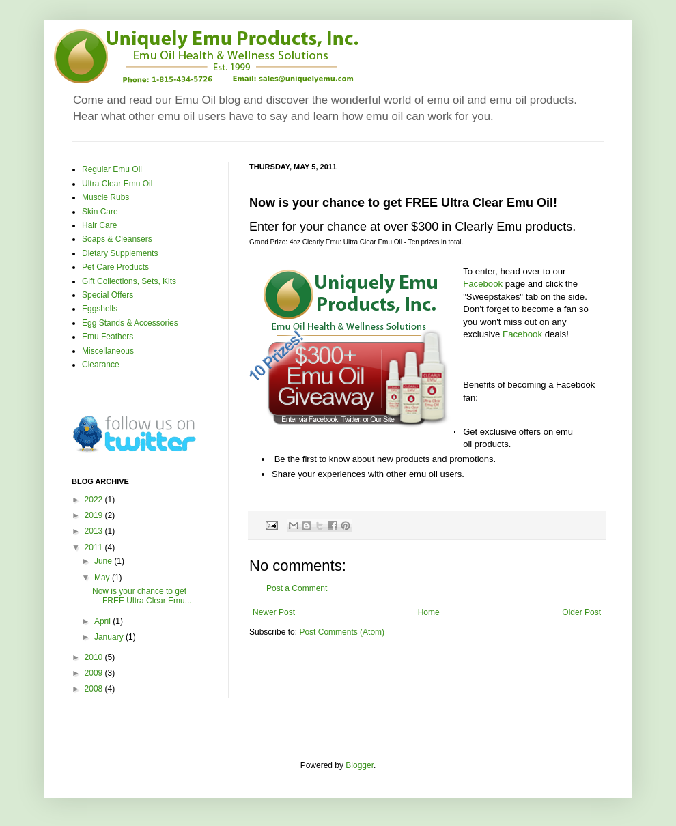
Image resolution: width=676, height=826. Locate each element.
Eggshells (99, 308)
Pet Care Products (115, 267)
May (103, 577)
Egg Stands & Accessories (130, 323)
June (104, 561)
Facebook (483, 284)
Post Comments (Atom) (341, 632)
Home (429, 612)
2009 (95, 673)
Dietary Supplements (120, 253)
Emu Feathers (107, 336)
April (103, 621)
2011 (95, 547)
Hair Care (99, 225)
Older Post (581, 612)
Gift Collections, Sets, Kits (129, 281)
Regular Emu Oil (112, 169)
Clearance (100, 364)
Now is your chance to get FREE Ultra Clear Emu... (142, 596)
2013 (95, 531)
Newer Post (274, 612)
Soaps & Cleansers (117, 239)
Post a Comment (296, 588)
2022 (95, 499)
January (110, 637)
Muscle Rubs (105, 197)
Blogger (360, 765)
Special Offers (107, 295)
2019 (95, 515)
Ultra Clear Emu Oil (117, 183)
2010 (95, 657)
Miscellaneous (108, 351)
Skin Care (100, 211)
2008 (95, 689)
